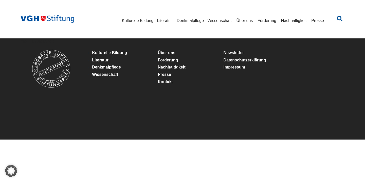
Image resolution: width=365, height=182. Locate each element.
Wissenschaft (219, 20)
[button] (11, 171)
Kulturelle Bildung (138, 20)
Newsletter (234, 53)
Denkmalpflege (190, 20)
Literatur (164, 20)
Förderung (267, 20)
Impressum (234, 67)
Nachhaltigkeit (294, 20)
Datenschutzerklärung (245, 60)
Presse (317, 20)
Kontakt (165, 82)
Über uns (244, 20)
